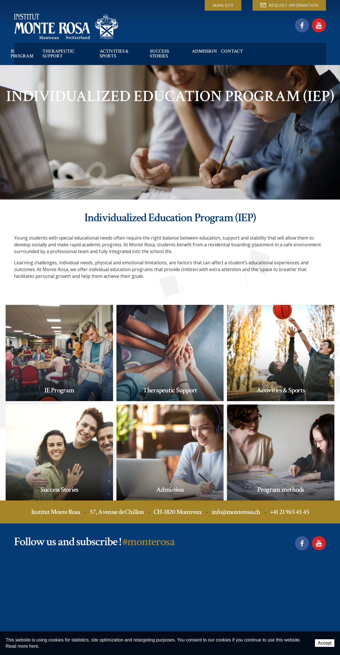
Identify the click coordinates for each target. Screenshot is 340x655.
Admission (225, 46)
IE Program (26, 46)
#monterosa (148, 541)
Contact (256, 46)
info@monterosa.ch (236, 512)
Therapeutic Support (75, 46)
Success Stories (186, 46)
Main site (223, 5)
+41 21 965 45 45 (289, 512)
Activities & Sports (134, 46)
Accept (325, 643)
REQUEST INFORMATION (289, 5)
